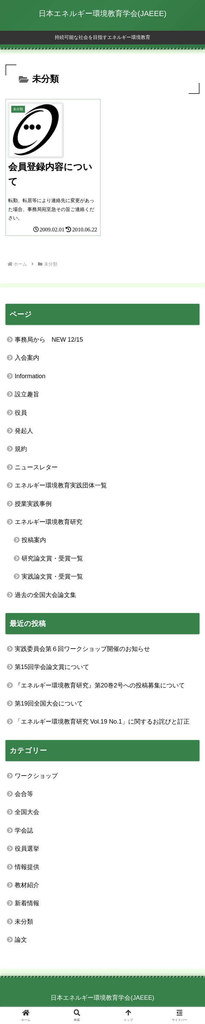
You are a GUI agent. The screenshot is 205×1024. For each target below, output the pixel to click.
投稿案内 (34, 540)
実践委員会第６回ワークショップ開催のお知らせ (82, 648)
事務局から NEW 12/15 (49, 339)
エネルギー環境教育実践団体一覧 (61, 485)
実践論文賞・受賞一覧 (52, 576)
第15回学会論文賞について (52, 667)
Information (30, 376)
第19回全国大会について (49, 703)
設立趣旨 (27, 394)
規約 (21, 448)
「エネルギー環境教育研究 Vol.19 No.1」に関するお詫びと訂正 (102, 721)
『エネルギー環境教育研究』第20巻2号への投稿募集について (100, 685)
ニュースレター (36, 467)
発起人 (24, 430)
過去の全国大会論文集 (45, 595)
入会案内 (27, 357)
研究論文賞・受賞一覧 (52, 558)
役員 (21, 412)
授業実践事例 (33, 503)
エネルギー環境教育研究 (48, 521)
